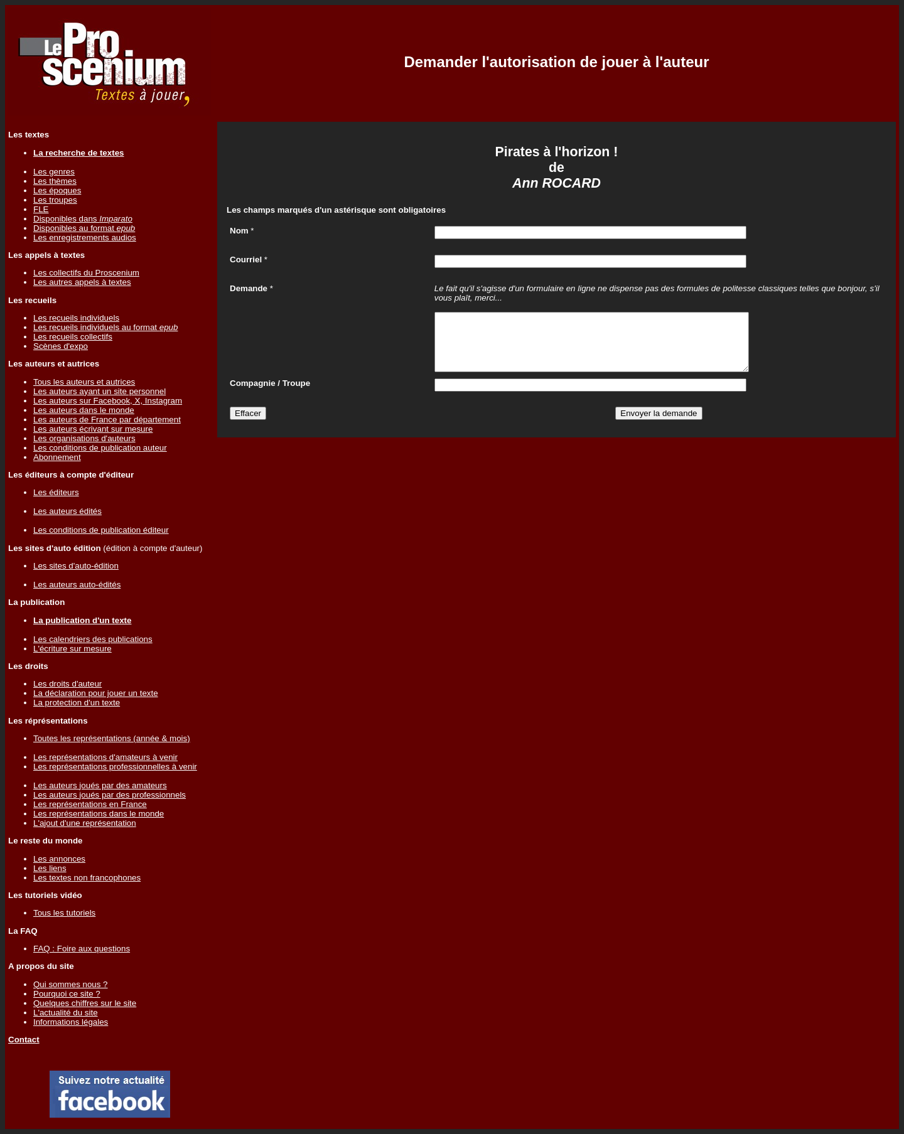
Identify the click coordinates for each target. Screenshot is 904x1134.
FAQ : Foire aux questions (81, 948)
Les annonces (59, 859)
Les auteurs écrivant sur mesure (93, 429)
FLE (40, 209)
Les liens (50, 868)
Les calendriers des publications (93, 639)
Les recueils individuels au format (105, 327)
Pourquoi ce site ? (66, 993)
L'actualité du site (65, 1012)
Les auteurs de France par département (107, 419)
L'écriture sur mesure (72, 648)
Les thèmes (55, 181)
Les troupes (55, 200)
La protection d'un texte (76, 702)
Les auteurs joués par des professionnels (109, 795)
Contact (24, 1039)
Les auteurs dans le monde (83, 410)
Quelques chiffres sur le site (84, 1003)
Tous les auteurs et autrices (84, 382)
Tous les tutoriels (64, 912)
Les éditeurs (56, 492)
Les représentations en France (90, 804)
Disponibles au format (84, 228)
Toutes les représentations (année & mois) (111, 738)
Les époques (57, 190)
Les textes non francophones (87, 877)
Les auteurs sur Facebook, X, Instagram (107, 400)
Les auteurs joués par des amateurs (100, 785)
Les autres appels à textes (82, 282)
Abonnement (57, 457)
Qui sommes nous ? (70, 984)
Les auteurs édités (67, 511)
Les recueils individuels (76, 318)
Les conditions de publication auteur (100, 447)
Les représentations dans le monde (98, 813)
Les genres (54, 171)
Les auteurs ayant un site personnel (99, 391)
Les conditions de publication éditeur (101, 530)
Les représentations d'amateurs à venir (105, 757)
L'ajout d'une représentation (84, 823)
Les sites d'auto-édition (76, 565)
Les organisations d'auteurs (84, 438)
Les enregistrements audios (84, 237)
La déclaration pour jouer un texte (95, 693)
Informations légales (70, 1022)
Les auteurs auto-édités (77, 584)
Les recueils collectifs (72, 336)
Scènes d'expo (60, 346)
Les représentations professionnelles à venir (115, 766)
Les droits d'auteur (67, 683)
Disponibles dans (82, 218)
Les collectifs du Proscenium (86, 272)
